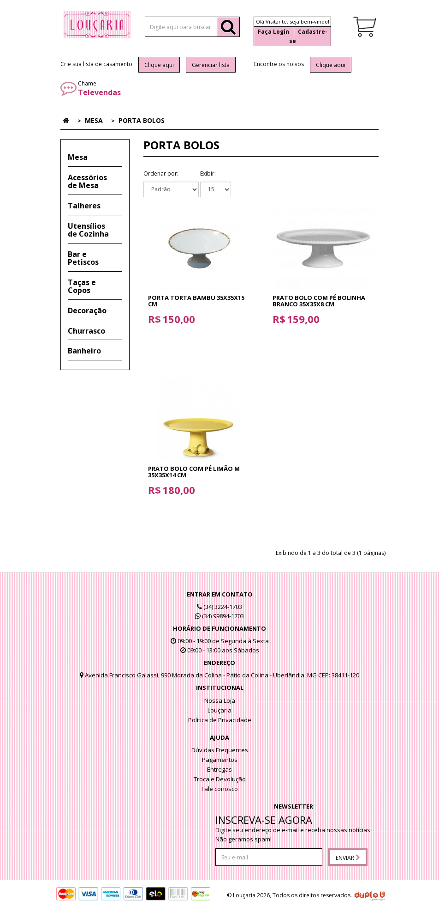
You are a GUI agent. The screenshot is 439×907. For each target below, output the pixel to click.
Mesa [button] (78, 157)
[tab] (95, 157)
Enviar (348, 858)
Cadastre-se (308, 36)
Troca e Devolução (220, 779)
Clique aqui (159, 65)
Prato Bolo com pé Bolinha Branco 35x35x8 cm (319, 300)
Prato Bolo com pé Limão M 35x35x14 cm (194, 471)
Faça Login (273, 32)
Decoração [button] (87, 310)
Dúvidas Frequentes (219, 750)
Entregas (219, 769)
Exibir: (208, 173)
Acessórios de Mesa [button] (87, 181)
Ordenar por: (160, 173)
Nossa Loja (219, 700)
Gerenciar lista (211, 65)
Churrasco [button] (86, 331)
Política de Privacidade (219, 720)
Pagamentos (219, 759)
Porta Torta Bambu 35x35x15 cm (196, 300)
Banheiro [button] (84, 351)
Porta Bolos (142, 120)
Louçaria (219, 710)
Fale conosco (220, 789)
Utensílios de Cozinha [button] (88, 230)
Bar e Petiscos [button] (83, 258)
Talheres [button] (84, 206)
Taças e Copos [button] (82, 286)
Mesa (94, 120)
